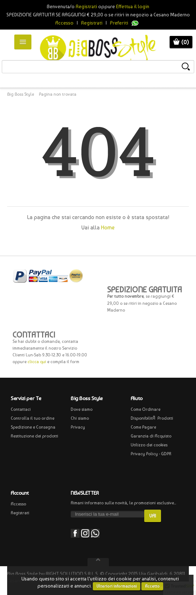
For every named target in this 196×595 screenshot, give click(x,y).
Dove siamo (81, 409)
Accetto (152, 586)
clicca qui (36, 361)
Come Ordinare (145, 409)
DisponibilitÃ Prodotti (152, 418)
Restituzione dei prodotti (34, 436)
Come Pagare (143, 427)
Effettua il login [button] (132, 6)
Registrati (91, 23)
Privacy (78, 427)
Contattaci (21, 409)
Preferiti (119, 23)
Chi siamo (80, 418)
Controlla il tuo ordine (32, 418)
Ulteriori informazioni (116, 586)
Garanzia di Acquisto (151, 436)
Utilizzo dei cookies (149, 444)
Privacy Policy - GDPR (151, 453)
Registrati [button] (86, 6)
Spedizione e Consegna (33, 427)
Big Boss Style (20, 94)
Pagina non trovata (57, 94)
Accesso (64, 23)
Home (108, 227)
